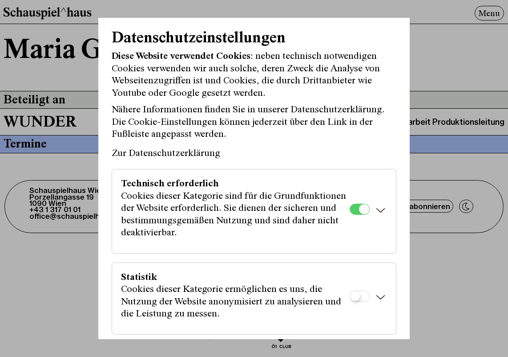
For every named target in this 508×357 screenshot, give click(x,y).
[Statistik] (360, 296)
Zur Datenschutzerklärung (166, 154)
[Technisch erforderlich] (360, 209)
